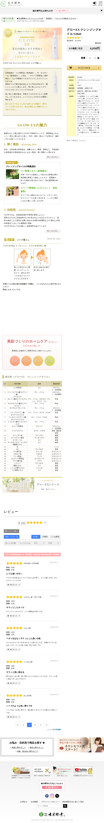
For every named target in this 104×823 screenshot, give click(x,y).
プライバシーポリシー (50, 802)
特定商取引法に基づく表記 (73, 802)
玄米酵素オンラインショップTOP (31, 18)
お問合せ (23, 802)
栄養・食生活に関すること (27, 751)
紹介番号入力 (63, 11)
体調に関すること (19, 747)
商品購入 (49, 18)
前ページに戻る (8, 19)
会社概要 (34, 802)
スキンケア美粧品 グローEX (65, 18)
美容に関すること (37, 747)
